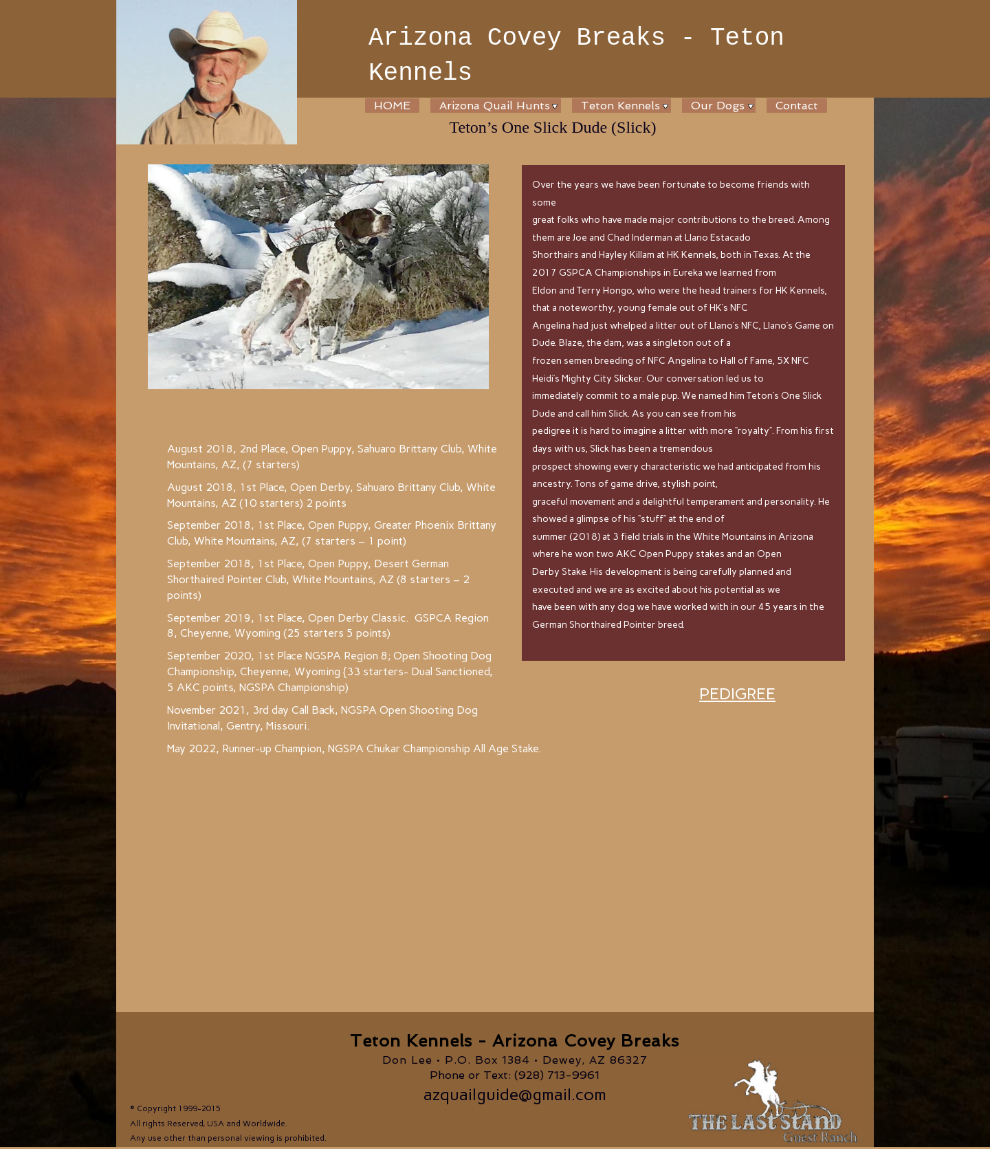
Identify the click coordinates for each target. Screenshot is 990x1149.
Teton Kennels (620, 105)
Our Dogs (718, 105)
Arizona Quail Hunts (494, 105)
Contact (797, 105)
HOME (392, 105)
